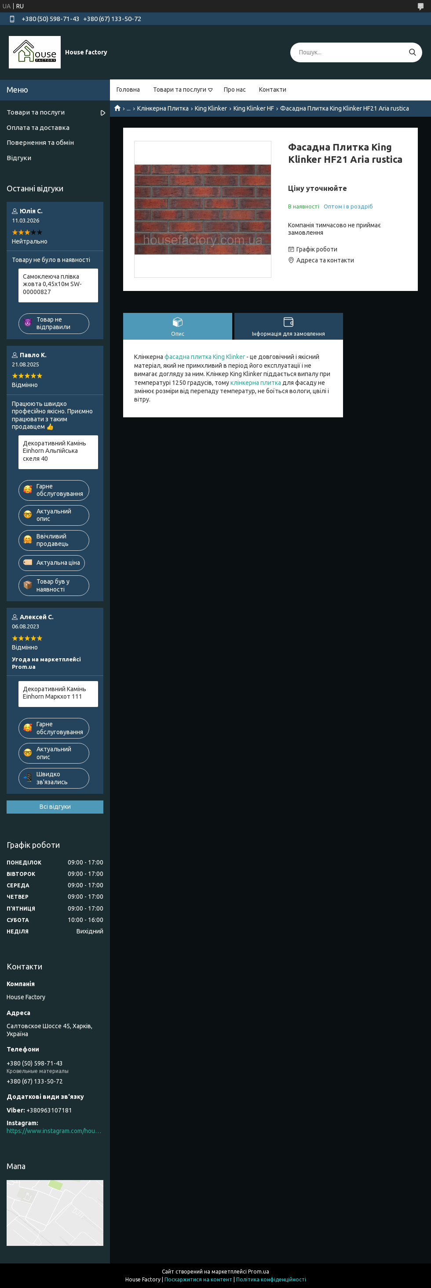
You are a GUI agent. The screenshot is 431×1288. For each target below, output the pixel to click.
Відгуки (19, 157)
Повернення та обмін (40, 142)
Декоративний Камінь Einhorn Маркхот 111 (54, 692)
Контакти (272, 89)
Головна (128, 89)
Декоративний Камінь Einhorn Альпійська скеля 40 (54, 451)
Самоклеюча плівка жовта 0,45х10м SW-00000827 (52, 284)
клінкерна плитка (255, 382)
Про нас (235, 89)
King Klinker (211, 108)
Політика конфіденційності (271, 1279)
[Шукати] (412, 52)
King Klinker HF (254, 108)
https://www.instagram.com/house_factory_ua (55, 1130)
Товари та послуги (179, 89)
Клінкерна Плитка (163, 108)
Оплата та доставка (38, 127)
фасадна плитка (188, 356)
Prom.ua (258, 1271)
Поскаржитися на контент (198, 1279)
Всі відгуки (55, 806)
